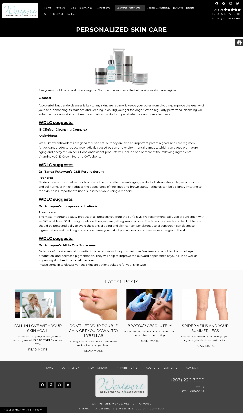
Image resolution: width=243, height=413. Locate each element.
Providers (61, 7)
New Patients (104, 7)
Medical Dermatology (158, 7)
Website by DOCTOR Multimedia (141, 408)
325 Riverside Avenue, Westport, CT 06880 (121, 403)
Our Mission (71, 367)
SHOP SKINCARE (54, 14)
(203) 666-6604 (231, 18)
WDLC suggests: (56, 122)
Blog (73, 7)
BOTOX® (178, 7)
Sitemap (85, 408)
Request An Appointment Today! (23, 410)
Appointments (127, 367)
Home (47, 7)
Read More (37, 349)
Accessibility (104, 408)
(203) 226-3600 (231, 14)
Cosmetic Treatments (130, 7)
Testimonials (85, 7)
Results (190, 7)
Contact (71, 14)
